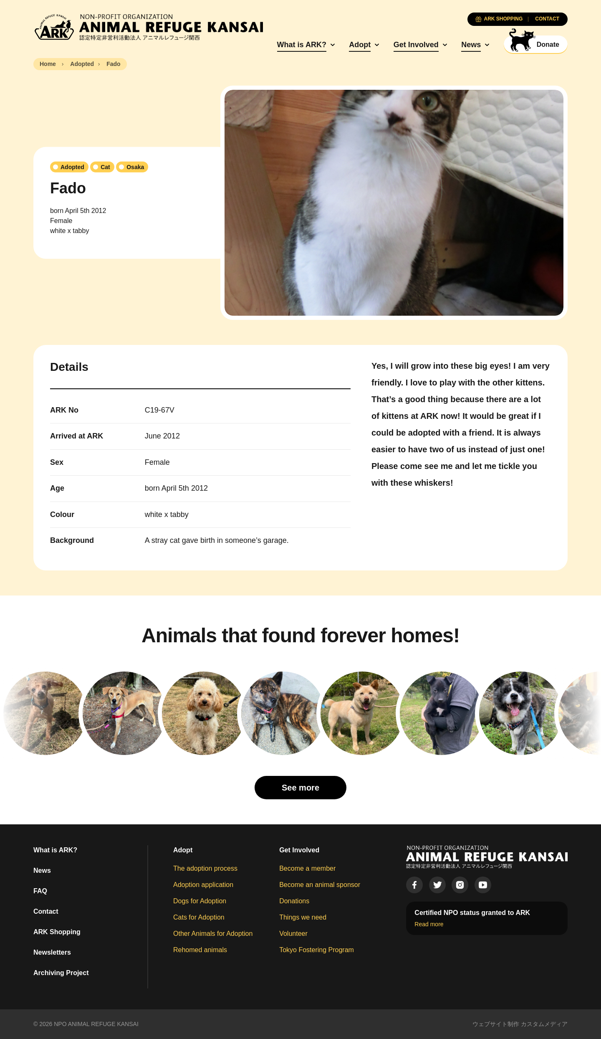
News (471, 45)
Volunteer (293, 933)
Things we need (302, 917)
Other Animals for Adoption (213, 933)
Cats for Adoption (199, 917)
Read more (428, 924)
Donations (294, 901)
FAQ (40, 891)
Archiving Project (60, 972)
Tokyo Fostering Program (316, 949)
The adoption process (205, 868)
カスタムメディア (544, 1024)
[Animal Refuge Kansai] (148, 27)
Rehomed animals (200, 949)
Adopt (360, 45)
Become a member (307, 868)
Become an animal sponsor (319, 884)
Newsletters (52, 952)
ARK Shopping (57, 931)
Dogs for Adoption (199, 901)
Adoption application (203, 884)
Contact (45, 911)
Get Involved (416, 45)
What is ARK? (301, 45)
